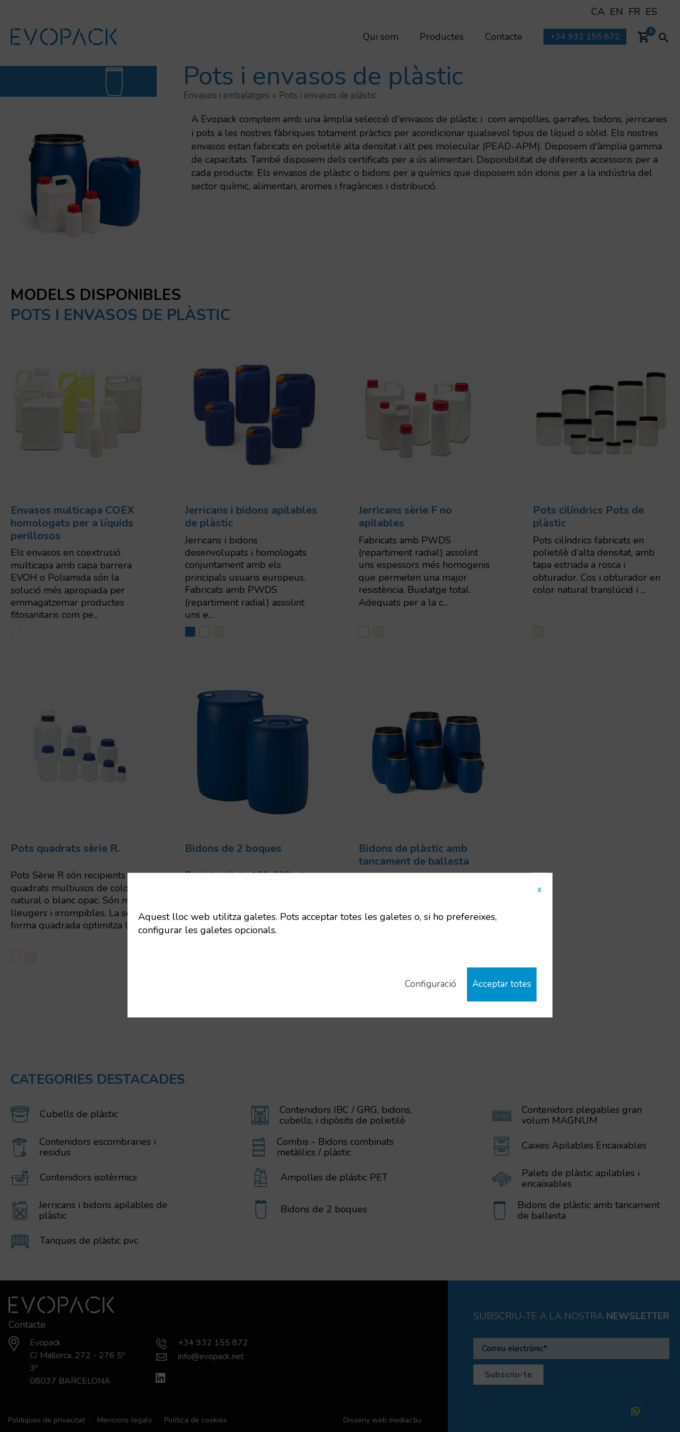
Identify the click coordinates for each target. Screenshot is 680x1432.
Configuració (426, 984)
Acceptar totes (500, 984)
